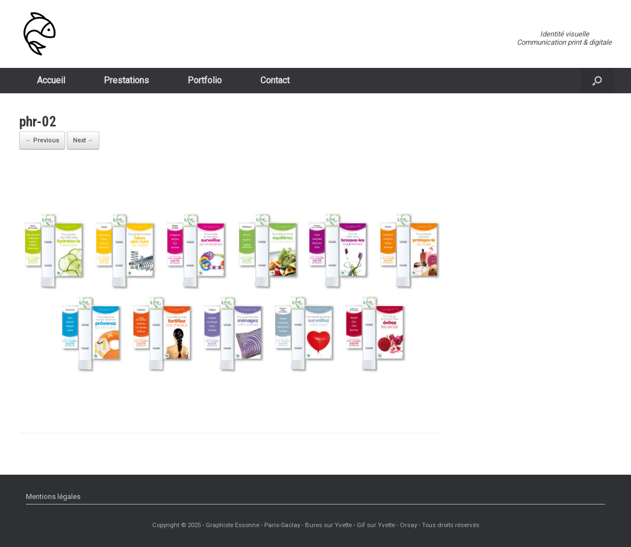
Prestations (126, 80)
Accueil (51, 80)
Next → (83, 140)
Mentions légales (53, 496)
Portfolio (205, 80)
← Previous (42, 140)
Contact (275, 80)
